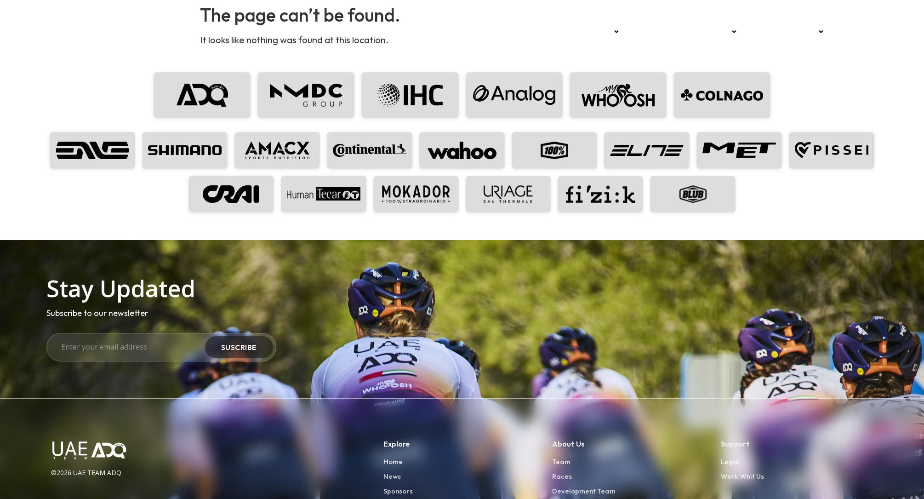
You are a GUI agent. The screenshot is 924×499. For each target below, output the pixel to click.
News (675, 32)
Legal (730, 461)
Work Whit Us (742, 476)
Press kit (852, 32)
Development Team (787, 32)
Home (567, 32)
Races (643, 32)
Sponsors (717, 32)
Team (605, 32)
